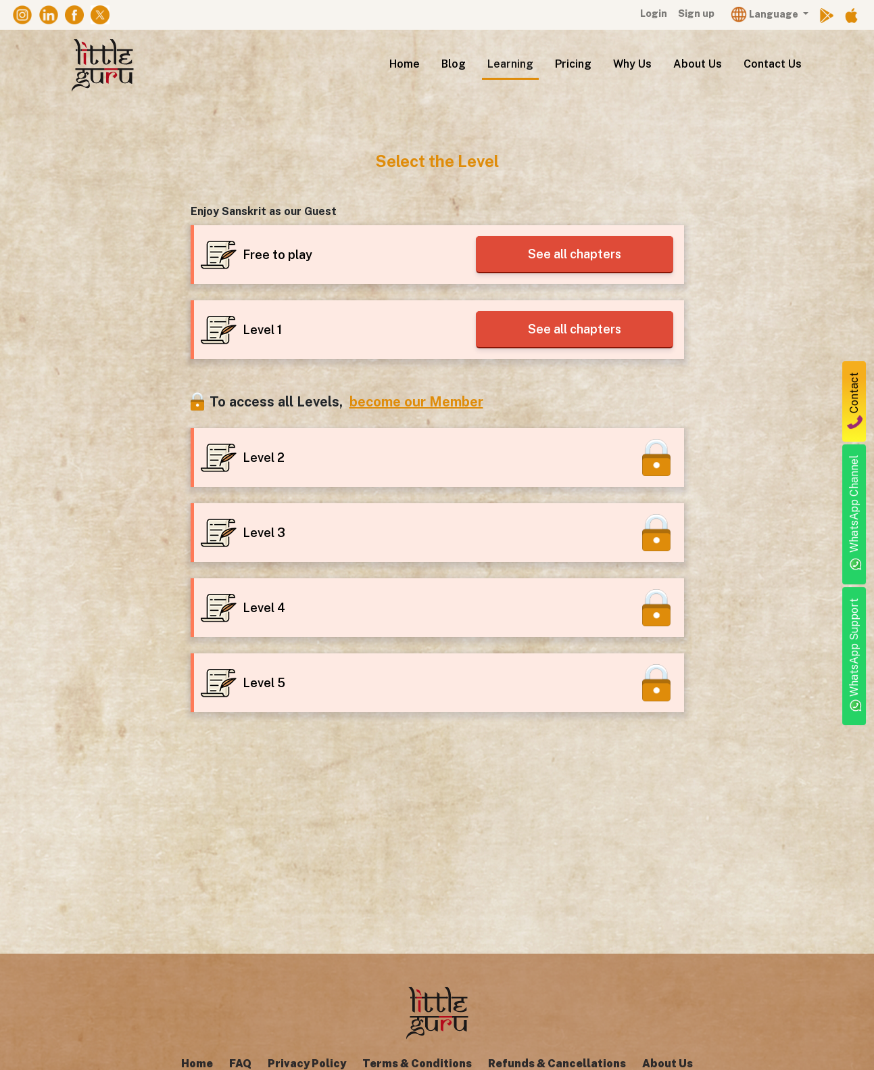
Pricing (573, 63)
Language (765, 14)
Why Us (632, 63)
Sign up (696, 13)
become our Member (416, 402)
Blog (453, 63)
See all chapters (571, 254)
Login (653, 13)
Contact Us (773, 63)
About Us (697, 63)
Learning (510, 63)
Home (404, 63)
